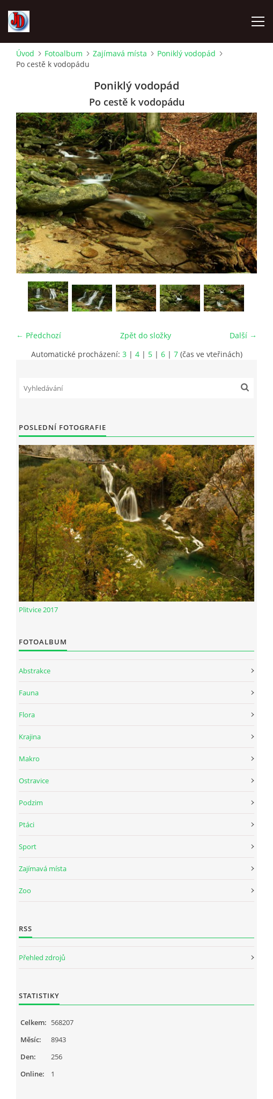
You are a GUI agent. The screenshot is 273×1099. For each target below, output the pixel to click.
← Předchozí (38, 335)
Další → (243, 335)
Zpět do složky (145, 335)
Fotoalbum (64, 53)
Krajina (30, 736)
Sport (27, 846)
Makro (29, 758)
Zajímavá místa (120, 53)
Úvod (25, 53)
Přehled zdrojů (42, 957)
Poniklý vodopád (186, 53)
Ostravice (34, 780)
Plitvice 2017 (38, 609)
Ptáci (26, 824)
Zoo (25, 890)
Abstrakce (34, 670)
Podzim (31, 802)
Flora (27, 714)
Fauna (29, 692)
